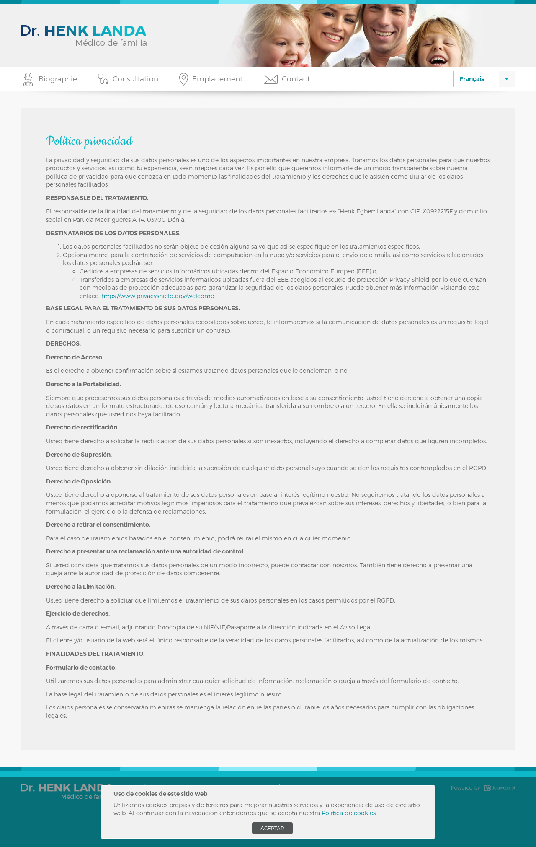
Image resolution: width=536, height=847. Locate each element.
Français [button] (472, 79)
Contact (296, 78)
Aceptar (272, 828)
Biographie (58, 78)
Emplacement (217, 78)
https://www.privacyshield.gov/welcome (157, 295)
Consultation (135, 78)
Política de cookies (349, 812)
